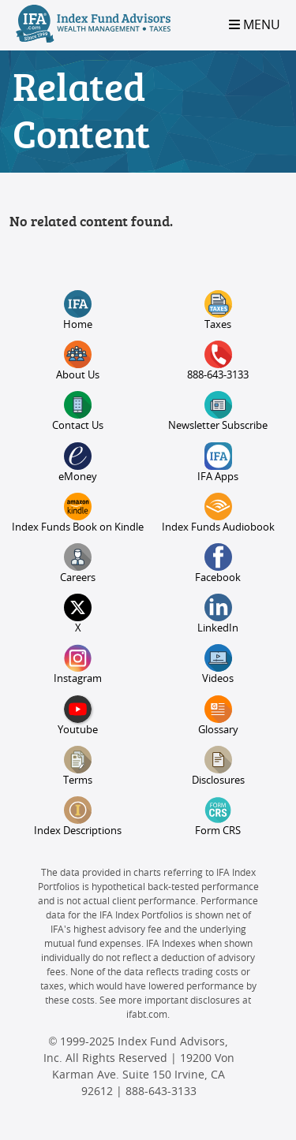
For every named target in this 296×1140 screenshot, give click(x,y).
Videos (218, 664)
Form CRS (218, 816)
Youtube (78, 715)
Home (77, 310)
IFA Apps (217, 462)
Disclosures (218, 766)
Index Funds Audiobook (218, 513)
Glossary (218, 715)
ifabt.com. (148, 1014)
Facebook (218, 563)
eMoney (77, 462)
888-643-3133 (218, 361)
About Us (77, 361)
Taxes (218, 310)
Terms (77, 766)
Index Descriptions (78, 816)
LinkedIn (217, 614)
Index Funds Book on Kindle (78, 513)
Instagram (78, 664)
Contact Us (77, 411)
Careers (78, 563)
